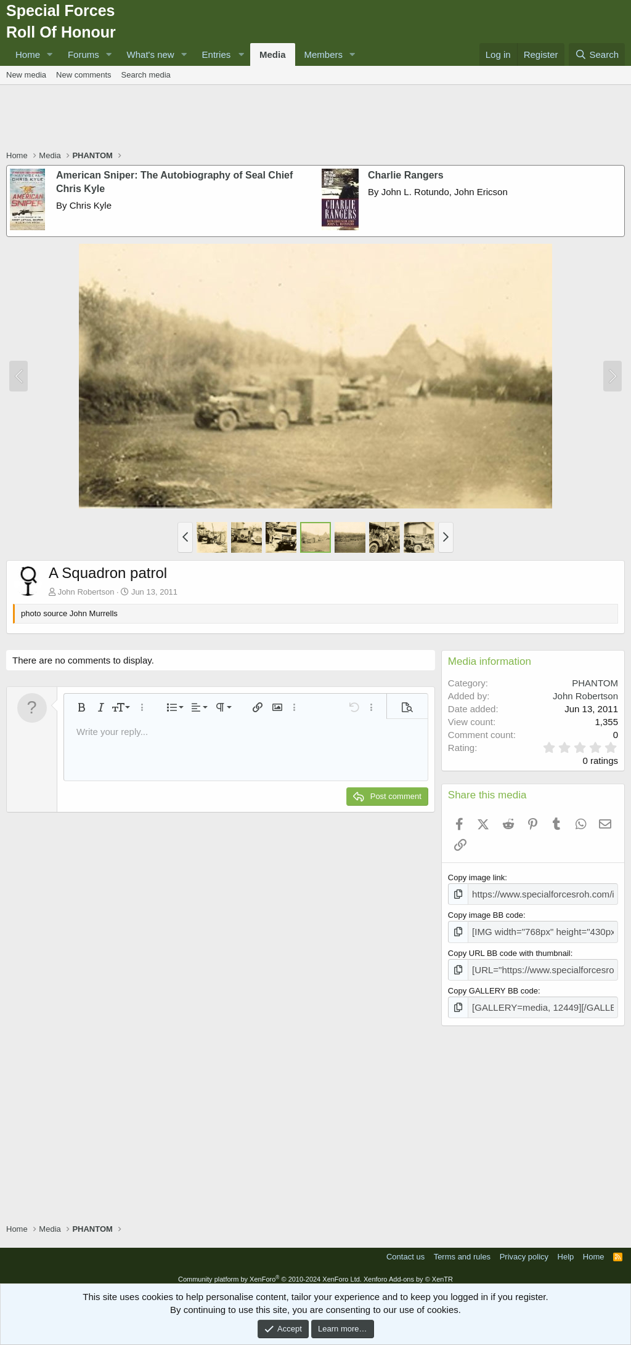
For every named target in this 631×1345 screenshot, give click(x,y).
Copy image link (476, 877)
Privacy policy (524, 1249)
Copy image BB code (485, 913)
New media (26, 74)
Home (27, 54)
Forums (83, 54)
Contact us (405, 1249)
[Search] (597, 54)
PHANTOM (595, 683)
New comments (84, 74)
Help (566, 1249)
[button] (50, 54)
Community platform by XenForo (270, 1271)
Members (323, 54)
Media (272, 54)
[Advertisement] (315, 119)
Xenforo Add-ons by (408, 1271)
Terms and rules (462, 1249)
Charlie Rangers (406, 175)
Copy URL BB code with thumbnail (509, 949)
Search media (146, 74)
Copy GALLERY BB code (493, 985)
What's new (150, 54)
